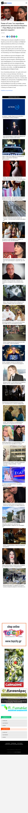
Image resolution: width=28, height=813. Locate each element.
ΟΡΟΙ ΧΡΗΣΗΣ (19, 801)
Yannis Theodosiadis (18, 810)
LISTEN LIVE (5, 790)
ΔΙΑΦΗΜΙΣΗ (8, 801)
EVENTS (4, 783)
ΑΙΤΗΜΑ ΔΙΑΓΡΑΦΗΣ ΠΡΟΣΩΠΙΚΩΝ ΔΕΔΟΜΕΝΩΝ (14, 802)
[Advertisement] (14, 52)
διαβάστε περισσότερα (7, 119)
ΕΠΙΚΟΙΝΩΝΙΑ (13, 801)
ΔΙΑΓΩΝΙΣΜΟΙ (5, 781)
